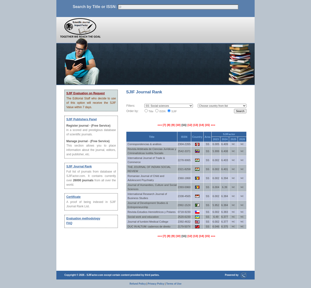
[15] (207, 124)
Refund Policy (138, 283)
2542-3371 (184, 151)
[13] (195, 124)
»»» (213, 124)
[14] (201, 124)
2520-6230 (184, 216)
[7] (164, 124)
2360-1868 (184, 178)
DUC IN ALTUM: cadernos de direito (149, 226)
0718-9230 (184, 211)
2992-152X (184, 205)
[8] (168, 124)
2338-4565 (184, 196)
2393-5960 (184, 187)
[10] (178, 124)
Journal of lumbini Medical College (148, 221)
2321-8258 (184, 169)
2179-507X (184, 226)
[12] (189, 124)
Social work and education (143, 216)
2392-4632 (184, 221)
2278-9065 (184, 160)
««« (160, 124)
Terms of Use (173, 283)
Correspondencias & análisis (144, 144)
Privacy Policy (156, 283)
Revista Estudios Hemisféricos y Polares (151, 211)
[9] (172, 124)
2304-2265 (184, 144)
